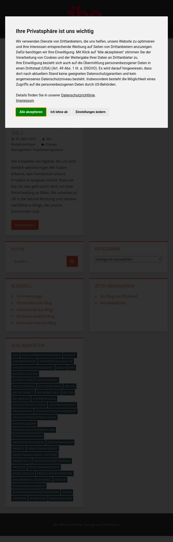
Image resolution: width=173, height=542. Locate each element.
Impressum (25, 100)
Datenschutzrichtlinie (78, 95)
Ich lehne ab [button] (59, 112)
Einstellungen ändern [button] (91, 112)
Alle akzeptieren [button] (31, 112)
